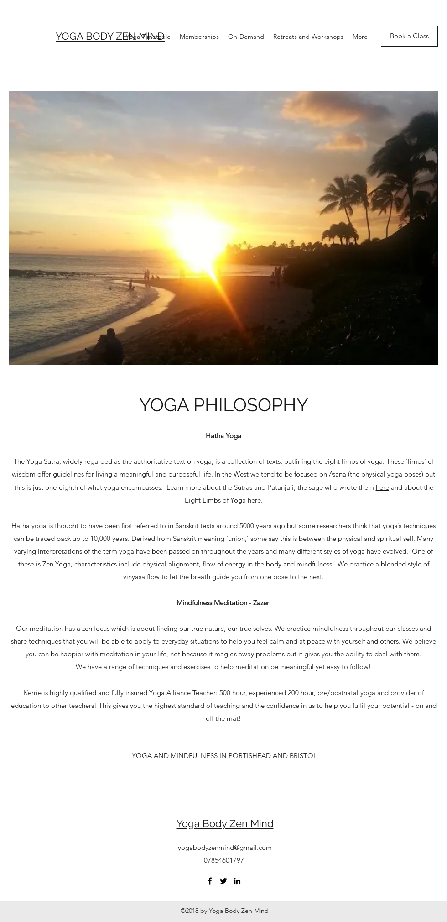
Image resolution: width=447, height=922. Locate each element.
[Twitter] (223, 880)
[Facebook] (209, 880)
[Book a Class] (409, 36)
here (382, 487)
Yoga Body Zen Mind (225, 823)
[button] (224, 756)
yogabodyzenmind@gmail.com (225, 847)
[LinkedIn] (237, 880)
